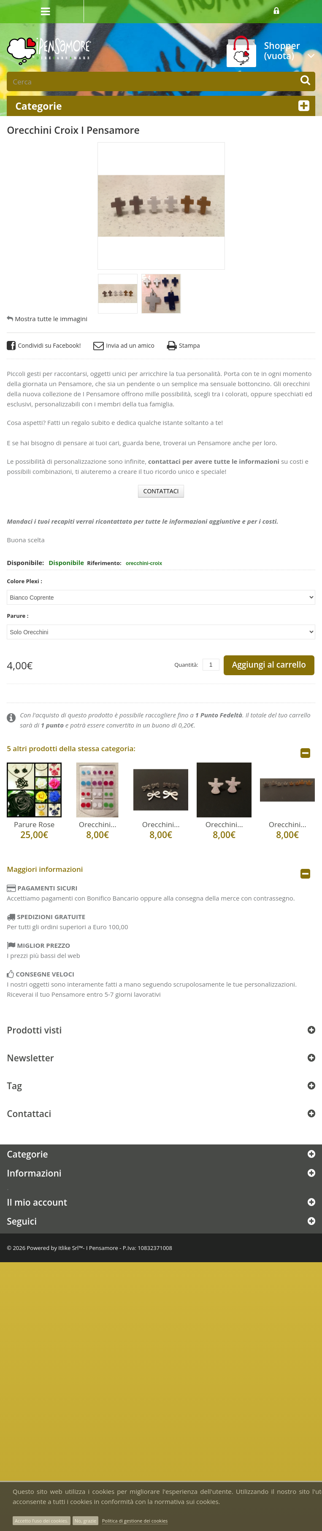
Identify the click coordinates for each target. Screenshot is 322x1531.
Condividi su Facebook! (44, 343)
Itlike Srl (68, 1245)
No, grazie (85, 1520)
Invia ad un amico (123, 343)
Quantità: (186, 662)
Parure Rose (34, 822)
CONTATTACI (161, 488)
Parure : (18, 613)
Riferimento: (105, 560)
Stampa (183, 343)
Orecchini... (97, 822)
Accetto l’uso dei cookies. (41, 1520)
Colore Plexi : (25, 578)
